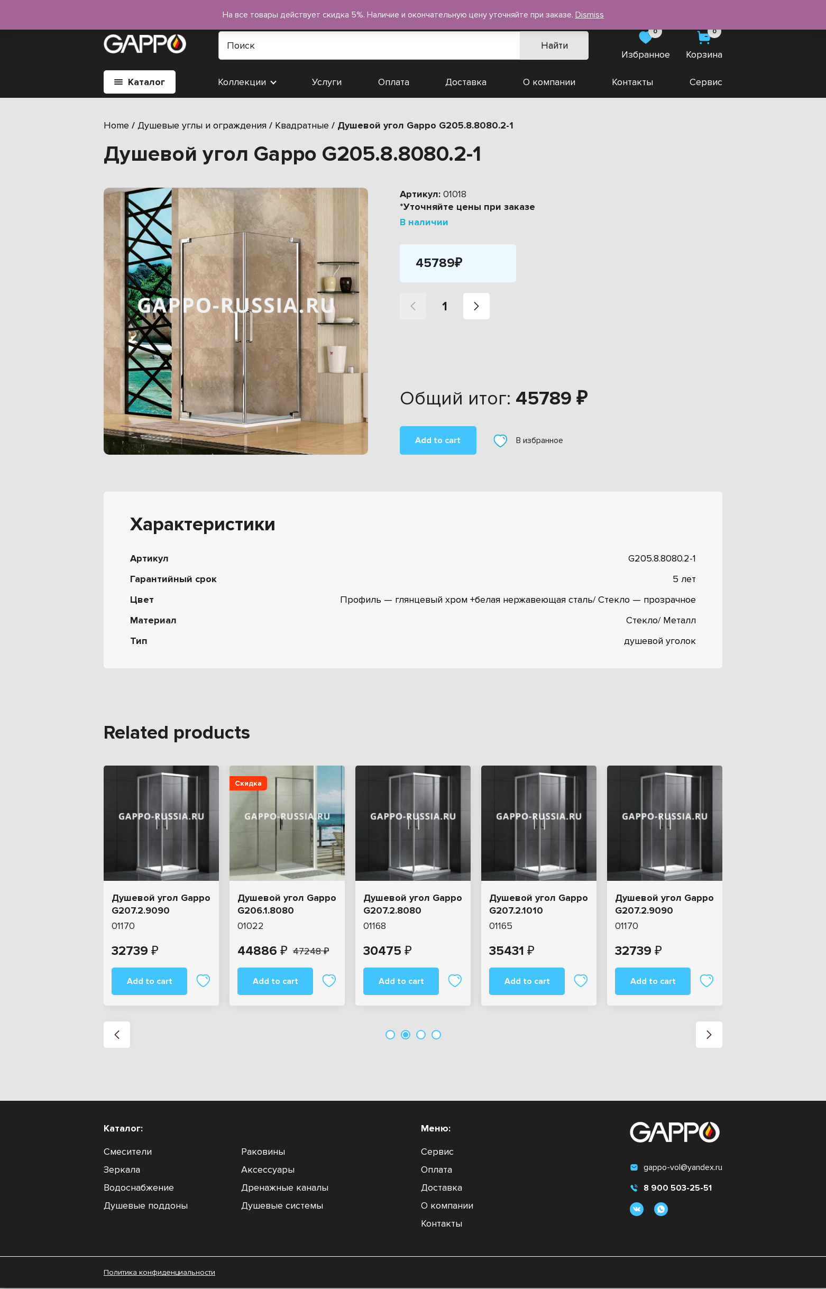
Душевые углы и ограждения (202, 125)
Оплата (393, 82)
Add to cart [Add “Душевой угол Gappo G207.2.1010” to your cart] (527, 982)
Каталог (139, 82)
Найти (555, 45)
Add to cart (438, 440)
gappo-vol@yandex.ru (676, 1168)
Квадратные (302, 125)
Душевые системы (282, 1206)
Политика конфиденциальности (159, 1273)
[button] (117, 1036)
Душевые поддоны (146, 1206)
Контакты (632, 82)
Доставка (466, 82)
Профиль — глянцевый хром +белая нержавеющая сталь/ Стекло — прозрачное (518, 599)
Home (116, 125)
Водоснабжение (139, 1188)
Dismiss (589, 15)
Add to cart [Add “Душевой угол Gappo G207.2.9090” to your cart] (149, 982)
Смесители (128, 1152)
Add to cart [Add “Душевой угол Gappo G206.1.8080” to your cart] (275, 982)
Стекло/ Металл (661, 620)
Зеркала (122, 1170)
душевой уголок (660, 641)
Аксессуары (268, 1170)
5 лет (684, 579)
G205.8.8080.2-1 (662, 558)
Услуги (327, 82)
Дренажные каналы (284, 1188)
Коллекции (242, 82)
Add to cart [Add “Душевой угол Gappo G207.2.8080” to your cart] (401, 982)
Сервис (706, 82)
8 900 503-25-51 (671, 1189)
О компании (549, 82)
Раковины (263, 1152)
